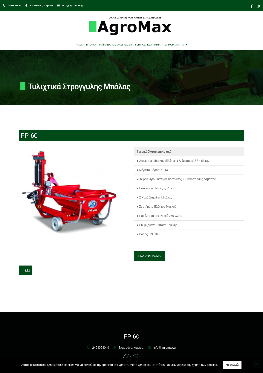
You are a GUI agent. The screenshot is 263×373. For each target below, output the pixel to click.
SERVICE (140, 44)
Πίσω (25, 270)
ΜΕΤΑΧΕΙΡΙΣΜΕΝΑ (122, 44)
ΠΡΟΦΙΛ (91, 44)
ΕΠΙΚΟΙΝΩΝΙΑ (172, 44)
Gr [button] (183, 44)
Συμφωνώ (232, 364)
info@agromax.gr (73, 5)
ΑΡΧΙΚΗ (80, 44)
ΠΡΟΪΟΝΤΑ (104, 44)
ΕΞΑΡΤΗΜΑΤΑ (155, 44)
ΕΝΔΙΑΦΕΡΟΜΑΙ (150, 255)
